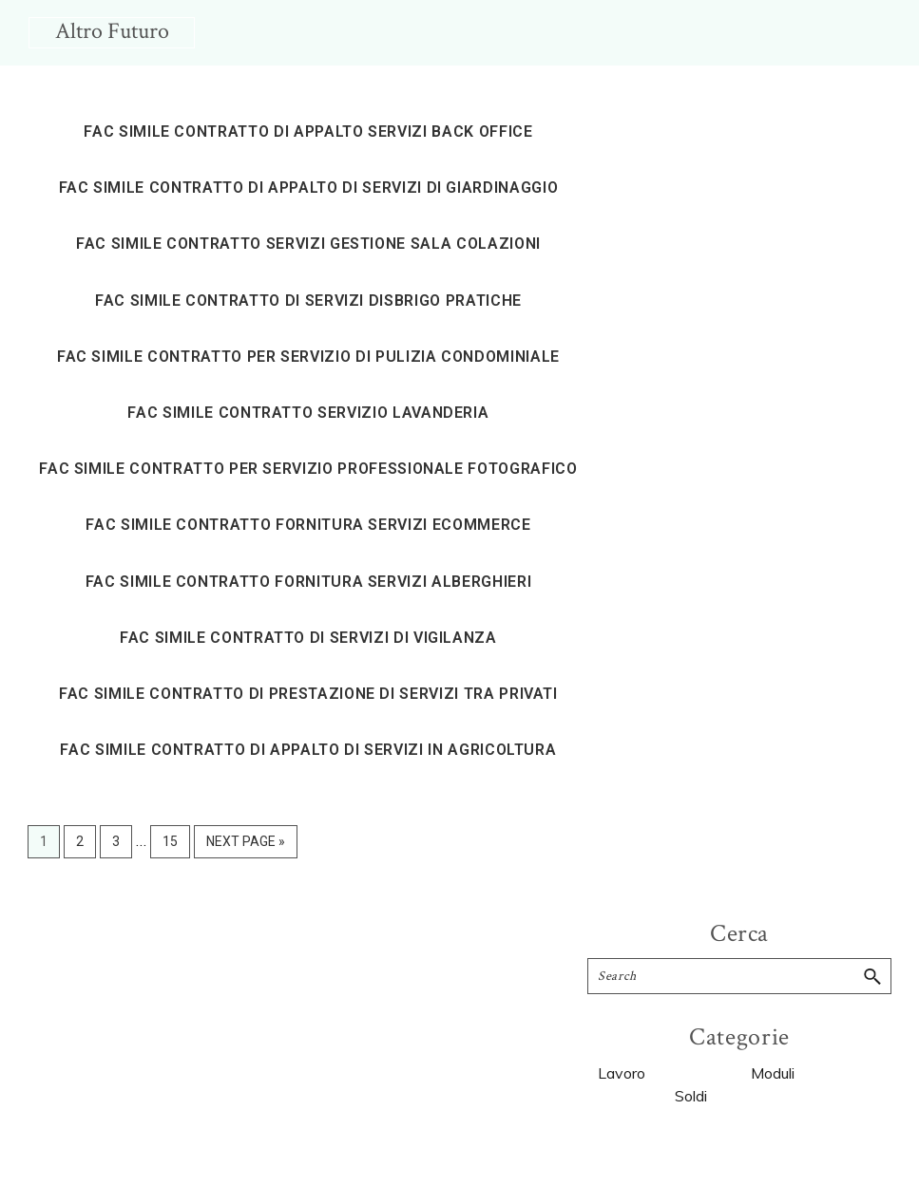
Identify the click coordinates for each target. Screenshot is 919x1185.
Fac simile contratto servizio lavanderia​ (307, 413)
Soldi (691, 1095)
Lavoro (621, 1072)
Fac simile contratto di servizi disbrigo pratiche (308, 301)
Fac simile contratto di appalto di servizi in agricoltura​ (308, 750)
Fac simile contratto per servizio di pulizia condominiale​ (308, 357)
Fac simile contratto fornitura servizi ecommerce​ (308, 525)
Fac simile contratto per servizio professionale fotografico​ (308, 469)
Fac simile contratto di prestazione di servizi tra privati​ (308, 694)
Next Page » (245, 844)
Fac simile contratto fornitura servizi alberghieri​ (309, 582)
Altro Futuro (112, 31)
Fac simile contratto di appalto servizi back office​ (308, 131)
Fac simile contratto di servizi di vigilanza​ (308, 638)
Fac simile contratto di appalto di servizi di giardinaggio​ (309, 188)
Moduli (773, 1072)
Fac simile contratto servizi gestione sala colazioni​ (308, 244)
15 (176, 839)
